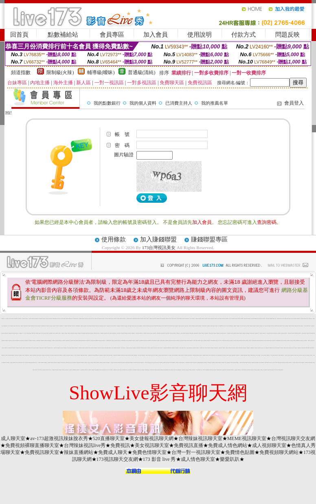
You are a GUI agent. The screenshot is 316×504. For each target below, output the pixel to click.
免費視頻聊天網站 (278, 452)
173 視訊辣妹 (276, 362)
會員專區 (112, 34)
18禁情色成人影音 (70, 318)
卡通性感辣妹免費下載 (135, 362)
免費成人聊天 (112, 452)
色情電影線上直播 (245, 318)
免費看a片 (273, 318)
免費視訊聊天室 (83, 318)
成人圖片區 (10, 318)
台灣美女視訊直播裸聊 (267, 362)
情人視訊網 (260, 362)
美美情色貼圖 (264, 340)
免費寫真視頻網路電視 (123, 340)
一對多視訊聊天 (177, 362)
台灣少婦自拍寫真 (67, 362)
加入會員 (155, 34)
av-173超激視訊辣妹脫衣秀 (59, 438)
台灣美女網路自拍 (97, 362)
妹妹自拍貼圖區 (286, 362)
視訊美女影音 (238, 340)
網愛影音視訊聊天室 (163, 318)
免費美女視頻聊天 (10, 340)
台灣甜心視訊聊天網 (100, 318)
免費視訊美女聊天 (231, 340)
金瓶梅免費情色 (253, 362)
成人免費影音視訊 (30, 340)
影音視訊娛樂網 (234, 362)
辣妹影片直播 (238, 318)
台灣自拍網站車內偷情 (38, 340)
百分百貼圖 (127, 318)
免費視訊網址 (101, 362)
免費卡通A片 (202, 340)
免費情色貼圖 (240, 452)
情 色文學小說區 (119, 340)
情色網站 (194, 340)
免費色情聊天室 (149, 452)
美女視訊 (275, 318)
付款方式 (243, 34)
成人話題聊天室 (39, 362)
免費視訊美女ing (72, 340)
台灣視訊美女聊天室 (212, 318)
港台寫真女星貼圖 (74, 362)
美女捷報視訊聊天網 (151, 438)
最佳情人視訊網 (299, 362)
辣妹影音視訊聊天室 (187, 318)
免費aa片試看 (167, 318)
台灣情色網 (142, 318)
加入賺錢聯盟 (158, 239)
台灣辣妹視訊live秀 (84, 445)
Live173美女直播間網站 (212, 340)
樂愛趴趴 (229, 459)
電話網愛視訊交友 (59, 362)
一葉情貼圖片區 (302, 318)
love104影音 (127, 340)
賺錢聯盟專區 (209, 239)
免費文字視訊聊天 (194, 362)
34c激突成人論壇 (134, 340)
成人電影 (160, 318)
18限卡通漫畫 (124, 318)
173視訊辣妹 (109, 318)
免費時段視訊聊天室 (4, 362)
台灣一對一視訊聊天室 (195, 452)
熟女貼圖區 (196, 340)
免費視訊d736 (121, 318)
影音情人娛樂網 (294, 318)
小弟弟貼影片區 (144, 318)
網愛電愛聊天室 (173, 362)
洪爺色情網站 (219, 362)
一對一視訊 (190, 318)
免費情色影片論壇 (258, 340)
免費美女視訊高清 (191, 340)
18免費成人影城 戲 (96, 318)
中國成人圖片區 (13, 340)
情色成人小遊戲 (92, 318)
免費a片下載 (183, 318)
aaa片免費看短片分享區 (17, 340)
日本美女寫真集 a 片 (20, 318)
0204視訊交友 (181, 318)
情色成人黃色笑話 (227, 340)
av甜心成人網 (220, 318)
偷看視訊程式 (131, 362)
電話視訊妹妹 (223, 318)
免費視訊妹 (200, 318)
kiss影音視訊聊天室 (31, 362)
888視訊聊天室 (82, 362)
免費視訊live (42, 362)
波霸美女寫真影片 (55, 362)
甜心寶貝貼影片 (205, 318)
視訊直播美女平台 (290, 362)
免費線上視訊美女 (217, 340)
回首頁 (19, 34)
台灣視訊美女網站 (50, 318)
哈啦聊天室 (95, 362)
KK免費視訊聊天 (178, 340)
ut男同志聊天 (158, 340)
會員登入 (294, 103)
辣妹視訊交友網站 (249, 362)
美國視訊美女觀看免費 (80, 340)
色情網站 (285, 318)
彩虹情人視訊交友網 (260, 318)
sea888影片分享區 (256, 318)
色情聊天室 (77, 318)
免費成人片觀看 (33, 318)
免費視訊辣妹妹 (67, 318)
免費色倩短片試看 (26, 340)
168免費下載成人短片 (88, 340)
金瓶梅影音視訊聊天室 (310, 362)
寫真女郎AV (175, 318)
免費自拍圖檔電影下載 (96, 340)
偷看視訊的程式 (240, 340)
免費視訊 (120, 445)
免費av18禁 (216, 318)
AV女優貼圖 (293, 362)
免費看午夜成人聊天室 (120, 362)
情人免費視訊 (118, 318)
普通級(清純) (142, 72)
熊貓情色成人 (247, 340)
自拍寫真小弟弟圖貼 (108, 362)
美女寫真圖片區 (193, 318)
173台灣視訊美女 (159, 247)
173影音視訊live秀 (16, 318)
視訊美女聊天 (30, 318)
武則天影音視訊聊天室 (116, 362)
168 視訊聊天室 (249, 318)
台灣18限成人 (199, 340)
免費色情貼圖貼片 (228, 362)
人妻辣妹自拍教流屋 (273, 340)
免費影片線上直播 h (288, 318)
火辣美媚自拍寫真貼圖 (78, 362)
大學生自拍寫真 (111, 362)
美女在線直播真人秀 (174, 340)
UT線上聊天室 (106, 318)
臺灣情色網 (305, 318)
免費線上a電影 (150, 318)
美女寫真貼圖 (209, 318)
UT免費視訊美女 (6, 340)
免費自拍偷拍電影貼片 (149, 340)
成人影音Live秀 (241, 318)
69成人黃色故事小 (130, 318)
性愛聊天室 (12, 318)
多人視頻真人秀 (220, 340)
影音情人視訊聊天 (291, 340)
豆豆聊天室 (172, 318)
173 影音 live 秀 (159, 459)
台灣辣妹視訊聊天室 (200, 438)
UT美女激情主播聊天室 (154, 340)
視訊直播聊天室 (8, 362)
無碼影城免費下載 (138, 318)
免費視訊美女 (103, 318)
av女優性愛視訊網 (49, 340)
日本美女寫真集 (263, 318)
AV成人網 (225, 362)
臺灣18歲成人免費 (58, 318)
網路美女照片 (44, 318)
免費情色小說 (52, 362)
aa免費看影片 (237, 362)
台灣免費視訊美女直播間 (108, 340)
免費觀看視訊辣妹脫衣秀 (134, 318)
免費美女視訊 (47, 318)
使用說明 (199, 34)
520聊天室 (170, 318)
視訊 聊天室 (273, 362)
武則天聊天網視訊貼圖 (187, 362)
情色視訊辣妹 (203, 318)
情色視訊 (218, 318)
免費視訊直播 (188, 445)
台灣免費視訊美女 (36, 318)
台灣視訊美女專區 (197, 318)
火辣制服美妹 (240, 362)
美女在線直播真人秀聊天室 (268, 340)
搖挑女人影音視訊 (267, 318)
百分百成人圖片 (154, 362)
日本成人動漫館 (56, 340)
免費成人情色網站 (227, 445)
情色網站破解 (158, 318)
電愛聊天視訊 (303, 362)
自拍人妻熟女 (146, 362)
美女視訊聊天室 (152, 445)
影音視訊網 (64, 318)
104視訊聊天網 (74, 318)
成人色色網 (62, 318)
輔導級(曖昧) (101, 72)
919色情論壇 (185, 340)
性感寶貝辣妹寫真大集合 (68, 340)
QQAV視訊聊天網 (279, 362)
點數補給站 (63, 34)
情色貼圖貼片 (294, 340)
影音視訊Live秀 (170, 340)
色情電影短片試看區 (101, 340)
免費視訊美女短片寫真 (35, 362)
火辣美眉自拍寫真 (33, 340)
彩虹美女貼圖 (161, 340)
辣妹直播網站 (78, 452)
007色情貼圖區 (284, 340)
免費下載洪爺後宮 (305, 340)
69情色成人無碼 (223, 340)
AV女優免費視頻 (63, 340)
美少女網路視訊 (104, 362)
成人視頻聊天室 (269, 445)
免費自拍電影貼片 (226, 318)
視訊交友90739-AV (154, 318)
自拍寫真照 (163, 340)
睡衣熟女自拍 (183, 362)
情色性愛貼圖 (271, 318)
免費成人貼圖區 (167, 362)
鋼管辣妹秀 (247, 362)
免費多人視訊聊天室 (149, 362)
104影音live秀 (191, 362)
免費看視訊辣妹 (306, 362)
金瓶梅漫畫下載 (201, 362)
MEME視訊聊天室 (246, 438)
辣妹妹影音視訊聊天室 (63, 362)
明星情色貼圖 (137, 340)
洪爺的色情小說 (112, 340)
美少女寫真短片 (234, 340)
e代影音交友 (170, 362)
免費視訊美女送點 (59, 340)
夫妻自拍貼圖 (205, 340)
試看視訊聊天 (11, 362)
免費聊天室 (112, 318)
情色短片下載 (157, 362)
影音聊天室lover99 (141, 340)
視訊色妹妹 (148, 318)
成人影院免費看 (80, 318)
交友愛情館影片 (85, 362)
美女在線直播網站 (208, 340)
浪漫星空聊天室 (142, 362)
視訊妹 (152, 362)
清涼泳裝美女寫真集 (27, 362)
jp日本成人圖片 (282, 318)
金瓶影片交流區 (86, 318)
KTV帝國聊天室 (45, 362)
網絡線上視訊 (309, 340)
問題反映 (287, 34)
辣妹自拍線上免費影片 (279, 318)
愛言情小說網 (270, 362)
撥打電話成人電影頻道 (254, 340)
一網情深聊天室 (91, 362)
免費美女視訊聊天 (116, 340)
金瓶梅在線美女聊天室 (298, 340)
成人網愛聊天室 (164, 362)
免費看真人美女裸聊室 (128, 362)
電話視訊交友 (27, 318)
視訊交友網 (89, 318)
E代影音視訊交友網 (145, 340)
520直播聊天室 (109, 438)
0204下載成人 (115, 318)
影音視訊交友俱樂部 (182, 340)
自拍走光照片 (89, 362)
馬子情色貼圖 (288, 340)
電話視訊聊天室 (233, 318)
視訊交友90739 (252, 318)
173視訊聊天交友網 (117, 459)
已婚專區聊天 (53, 340)
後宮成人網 (282, 340)
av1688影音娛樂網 (54, 318)
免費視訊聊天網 (3, 340)
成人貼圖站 (292, 318)
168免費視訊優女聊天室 (278, 340)
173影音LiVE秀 (23, 318)
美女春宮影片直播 (92, 340)
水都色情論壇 (250, 340)
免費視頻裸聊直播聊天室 (32, 445)
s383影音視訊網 (130, 340)
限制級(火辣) (60, 72)
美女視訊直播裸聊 (256, 362)
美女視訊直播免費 (198, 362)
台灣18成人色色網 (46, 340)
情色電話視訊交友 (310, 318)
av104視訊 (188, 340)
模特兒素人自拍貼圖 (18, 362)
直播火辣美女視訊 (205, 362)
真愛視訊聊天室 (302, 340)
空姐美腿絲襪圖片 (42, 340)
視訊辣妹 (21, 362)
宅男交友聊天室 (70, 362)
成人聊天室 (307, 318)
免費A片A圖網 (243, 362)
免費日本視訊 (178, 318)
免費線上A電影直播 (76, 340)
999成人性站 (230, 318)
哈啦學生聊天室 (244, 340)
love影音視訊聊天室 (209, 362)
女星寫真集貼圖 (222, 362)
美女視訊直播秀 (180, 362)
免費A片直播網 (312, 340)
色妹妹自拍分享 (139, 362)
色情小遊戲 (231, 362)
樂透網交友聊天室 (84, 340)
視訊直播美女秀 (14, 362)
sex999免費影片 (262, 362)
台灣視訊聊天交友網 (293, 438)
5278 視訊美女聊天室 (41, 318)
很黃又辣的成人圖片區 (22, 340)
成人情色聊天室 (198, 459)
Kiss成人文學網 (261, 340)
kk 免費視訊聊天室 (298, 318)
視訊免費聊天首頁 (213, 362)
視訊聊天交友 (104, 340)
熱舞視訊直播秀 (49, 362)
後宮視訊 (236, 318)
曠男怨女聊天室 (124, 362)
